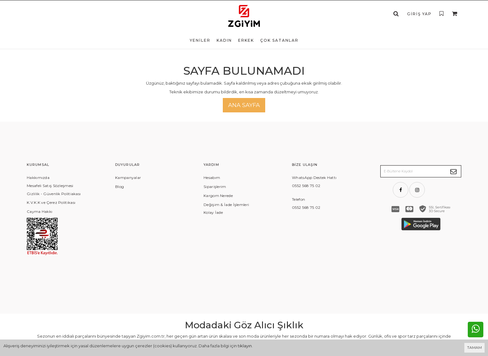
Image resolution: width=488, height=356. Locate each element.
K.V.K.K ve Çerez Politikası (51, 202)
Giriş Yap (419, 14)
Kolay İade (213, 212)
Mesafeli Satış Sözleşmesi (50, 185)
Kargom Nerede (218, 195)
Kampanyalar (128, 177)
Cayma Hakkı (39, 211)
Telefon (298, 199)
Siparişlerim (215, 186)
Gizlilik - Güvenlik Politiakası (54, 193)
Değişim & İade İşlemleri (226, 204)
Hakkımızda (38, 177)
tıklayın (245, 345)
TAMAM (474, 347)
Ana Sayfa (244, 105)
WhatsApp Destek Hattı (314, 177)
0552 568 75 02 (306, 185)
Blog (119, 186)
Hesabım (212, 177)
